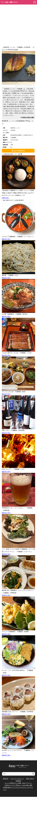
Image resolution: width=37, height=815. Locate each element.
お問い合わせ (30, 778)
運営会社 (5, 778)
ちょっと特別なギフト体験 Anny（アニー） (18, 783)
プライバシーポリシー (17, 778)
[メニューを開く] (34, 2)
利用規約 (18, 781)
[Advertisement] (18, 24)
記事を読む (5, 198)
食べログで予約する (18, 150)
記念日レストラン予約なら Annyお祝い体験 (18, 785)
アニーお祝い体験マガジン (9, 2)
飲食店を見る (6, 239)
